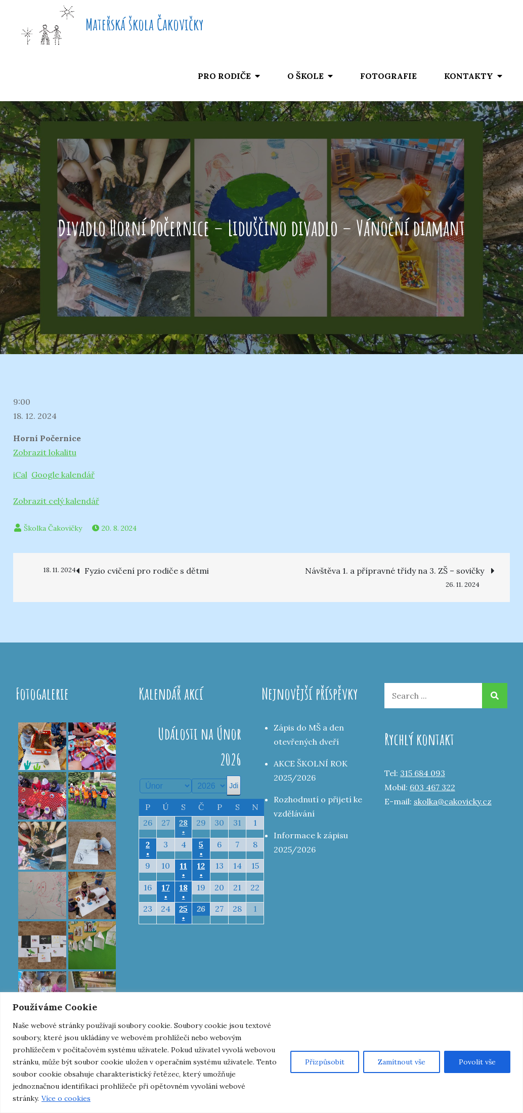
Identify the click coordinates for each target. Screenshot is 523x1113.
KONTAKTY (468, 76)
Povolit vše (477, 1061)
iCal (20, 474)
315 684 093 (422, 773)
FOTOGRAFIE (388, 76)
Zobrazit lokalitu (44, 452)
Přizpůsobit (324, 1061)
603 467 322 (432, 787)
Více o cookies (66, 1098)
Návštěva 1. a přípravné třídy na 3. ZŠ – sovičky (400, 572)
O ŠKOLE (305, 76)
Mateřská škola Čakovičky (144, 24)
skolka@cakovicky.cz (453, 801)
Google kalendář (63, 474)
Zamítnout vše (401, 1061)
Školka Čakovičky (53, 528)
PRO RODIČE (224, 76)
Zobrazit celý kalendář (56, 501)
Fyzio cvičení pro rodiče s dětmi (118, 570)
